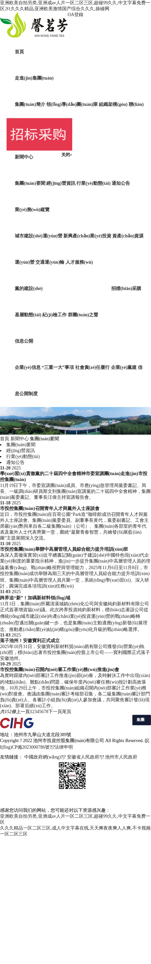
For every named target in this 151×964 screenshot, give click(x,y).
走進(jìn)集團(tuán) (34, 78)
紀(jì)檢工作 (54, 314)
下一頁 (55, 711)
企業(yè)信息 (28, 367)
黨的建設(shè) (29, 288)
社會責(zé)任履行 (92, 367)
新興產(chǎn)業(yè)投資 (87, 235)
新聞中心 (24, 157)
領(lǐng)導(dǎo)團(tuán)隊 (72, 104)
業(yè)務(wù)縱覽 (32, 209)
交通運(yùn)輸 (49, 262)
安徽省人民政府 (83, 757)
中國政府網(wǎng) (42, 757)
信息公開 (24, 341)
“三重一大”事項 (58, 367)
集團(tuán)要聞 (30, 183)
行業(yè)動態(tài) (93, 183)
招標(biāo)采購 (126, 288)
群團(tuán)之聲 (83, 314)
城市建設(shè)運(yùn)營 (38, 235)
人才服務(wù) (79, 262)
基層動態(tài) (28, 314)
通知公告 (121, 183)
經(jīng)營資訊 (61, 183)
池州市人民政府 (121, 757)
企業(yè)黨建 (124, 367)
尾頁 (66, 711)
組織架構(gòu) (113, 104)
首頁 (19, 51)
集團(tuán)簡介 (30, 104)
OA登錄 (75, 14)
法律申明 (63, 747)
